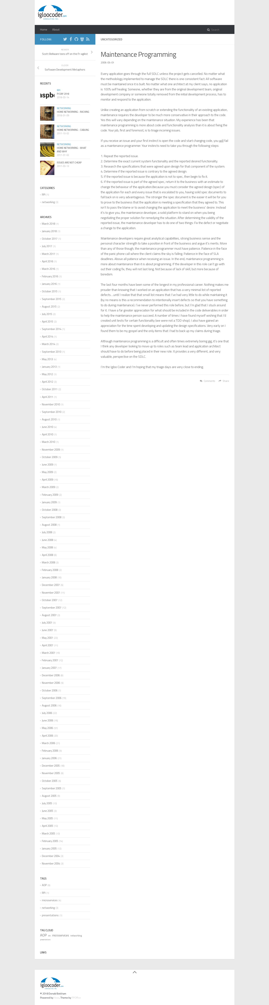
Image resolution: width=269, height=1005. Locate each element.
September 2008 (51, 517)
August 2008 (49, 525)
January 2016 (49, 284)
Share (224, 381)
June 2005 (47, 811)
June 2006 (47, 720)
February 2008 (50, 570)
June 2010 (47, 427)
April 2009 (47, 480)
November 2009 (51, 450)
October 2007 (49, 600)
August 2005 (49, 796)
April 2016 (47, 261)
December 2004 (51, 856)
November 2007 (51, 593)
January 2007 (49, 668)
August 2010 (49, 419)
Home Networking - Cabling (73, 130)
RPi (58, 90)
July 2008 (47, 532)
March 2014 (48, 344)
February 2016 (50, 276)
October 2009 (49, 457)
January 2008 (49, 577)
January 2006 (49, 758)
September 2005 (51, 788)
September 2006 (51, 698)
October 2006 (49, 690)
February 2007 (50, 660)
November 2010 (51, 404)
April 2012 (47, 382)
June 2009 (47, 464)
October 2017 (49, 239)
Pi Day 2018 (63, 94)
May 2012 (47, 374)
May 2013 (47, 359)
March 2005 (48, 833)
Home (43, 29)
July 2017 (47, 246)
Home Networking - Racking (73, 112)
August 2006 (49, 705)
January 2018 (49, 231)
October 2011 (49, 389)
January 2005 (49, 848)
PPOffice (76, 997)
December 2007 (51, 585)
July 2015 (47, 314)
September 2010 (51, 412)
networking (64, 108)
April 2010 (47, 434)
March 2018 (48, 224)
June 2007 (47, 630)
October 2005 (49, 781)
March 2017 (48, 254)
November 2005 (51, 773)
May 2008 (47, 547)
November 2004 (51, 863)
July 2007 (47, 623)
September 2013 (51, 352)
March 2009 (48, 487)
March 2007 (48, 653)
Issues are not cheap (69, 162)
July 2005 (47, 803)
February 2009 (50, 495)
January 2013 (49, 367)
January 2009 (49, 502)
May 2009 (47, 472)
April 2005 (47, 826)
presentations (50, 915)
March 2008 (48, 562)
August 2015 (49, 306)
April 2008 (47, 555)
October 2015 (49, 291)
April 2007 (47, 645)
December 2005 (51, 766)
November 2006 (51, 683)
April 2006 (47, 736)
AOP (44, 885)
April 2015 (47, 321)
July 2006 (47, 713)
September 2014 (51, 329)
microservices (50, 900)
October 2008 (49, 510)
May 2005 (47, 818)
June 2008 (47, 540)
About (56, 29)
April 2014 (47, 336)
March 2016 (48, 269)
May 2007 (47, 638)
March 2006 (48, 743)
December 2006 (51, 675)
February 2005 (50, 841)
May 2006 (47, 728)
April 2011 (47, 397)
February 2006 (50, 751)
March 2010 (48, 442)
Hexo (56, 997)
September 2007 (51, 608)
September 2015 (51, 299)
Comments (207, 381)
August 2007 (49, 615)
